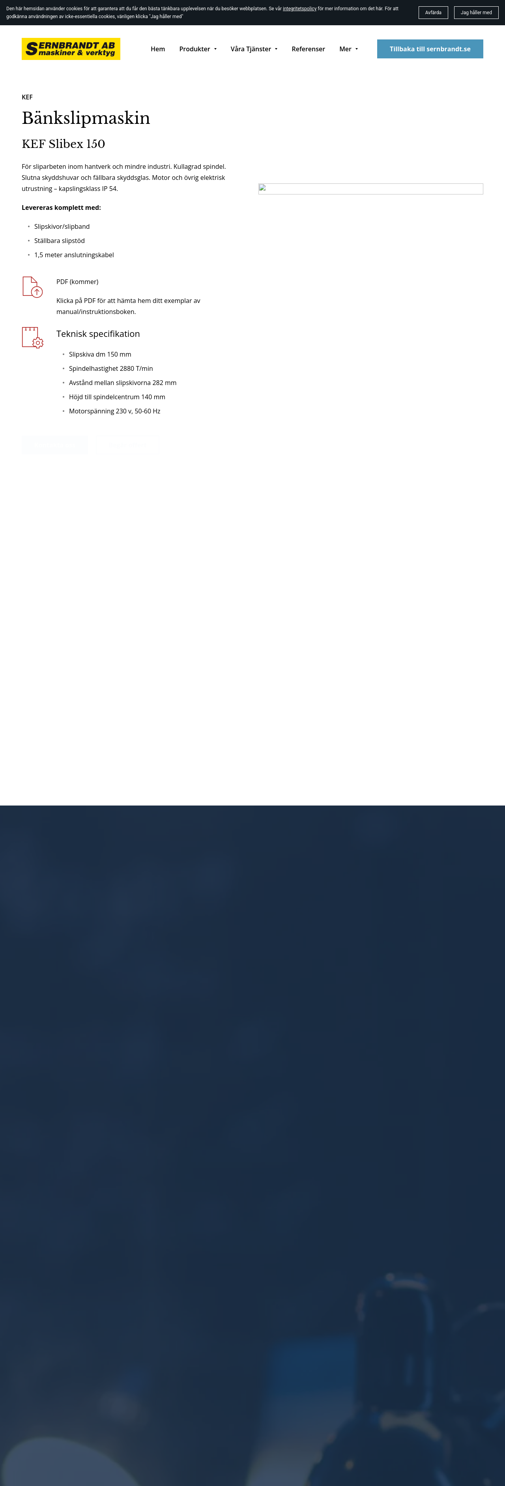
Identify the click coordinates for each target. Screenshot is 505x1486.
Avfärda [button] (433, 12)
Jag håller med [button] (476, 12)
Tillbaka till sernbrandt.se (430, 49)
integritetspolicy (299, 8)
